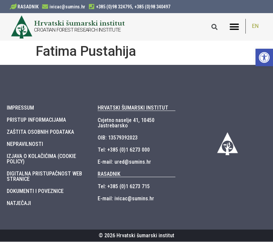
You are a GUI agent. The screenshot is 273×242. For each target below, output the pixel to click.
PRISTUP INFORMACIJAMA (36, 120)
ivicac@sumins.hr (67, 6)
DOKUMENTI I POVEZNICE (35, 191)
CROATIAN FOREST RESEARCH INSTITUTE (77, 30)
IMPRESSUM (20, 108)
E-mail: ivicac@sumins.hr (126, 198)
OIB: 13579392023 (118, 137)
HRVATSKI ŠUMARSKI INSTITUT (133, 108)
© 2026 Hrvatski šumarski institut (136, 235)
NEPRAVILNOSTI (25, 144)
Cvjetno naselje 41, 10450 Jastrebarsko (126, 123)
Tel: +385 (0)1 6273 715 (124, 186)
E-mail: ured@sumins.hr (124, 162)
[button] (234, 27)
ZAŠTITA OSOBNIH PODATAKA (40, 132)
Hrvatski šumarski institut (79, 23)
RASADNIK (28, 6)
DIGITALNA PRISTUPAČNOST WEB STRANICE (44, 176)
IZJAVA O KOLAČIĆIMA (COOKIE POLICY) (41, 159)
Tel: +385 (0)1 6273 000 (124, 150)
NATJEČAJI (19, 203)
